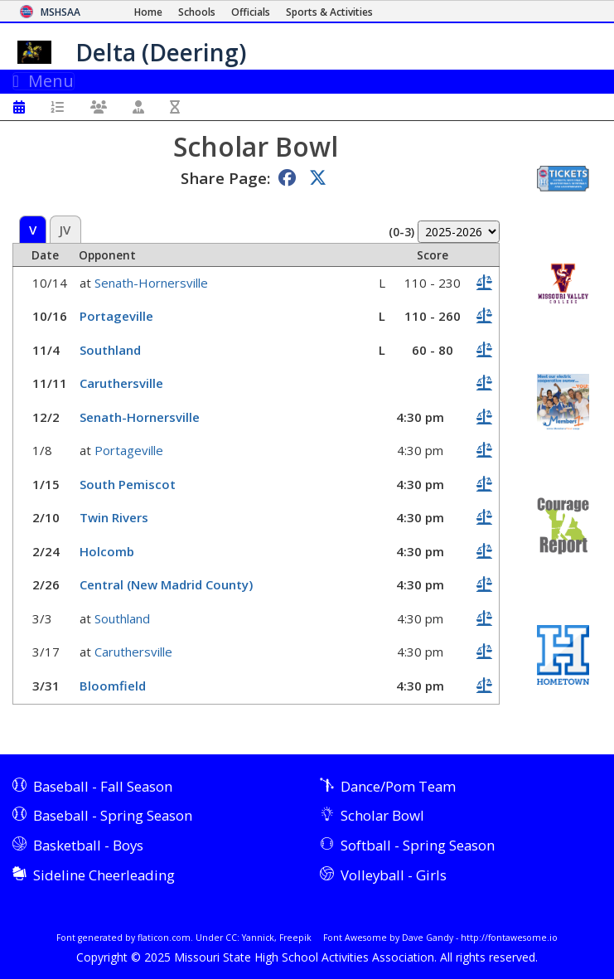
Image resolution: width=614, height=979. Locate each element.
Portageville (116, 316)
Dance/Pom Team (398, 786)
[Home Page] (148, 12)
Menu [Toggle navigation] (43, 81)
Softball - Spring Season (418, 845)
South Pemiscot (128, 484)
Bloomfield (113, 685)
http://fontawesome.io (509, 937)
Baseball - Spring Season (112, 815)
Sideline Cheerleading (104, 874)
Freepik (295, 937)
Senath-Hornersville (151, 282)
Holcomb (107, 551)
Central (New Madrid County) (166, 584)
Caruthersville (121, 383)
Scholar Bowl (382, 815)
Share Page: (225, 177)
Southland (110, 350)
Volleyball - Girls (394, 874)
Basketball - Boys (88, 845)
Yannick (258, 937)
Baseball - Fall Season (102, 786)
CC (231, 937)
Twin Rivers (114, 517)
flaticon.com (164, 937)
